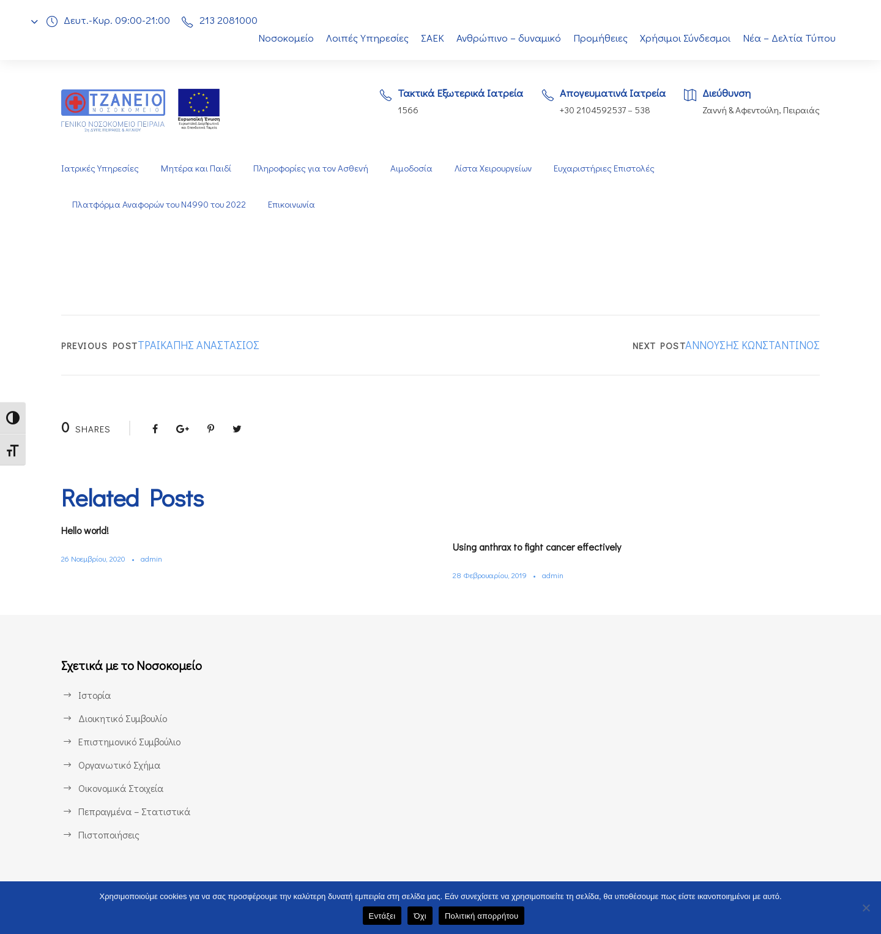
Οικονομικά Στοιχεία (121, 788)
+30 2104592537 (589, 110)
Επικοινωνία (296, 204)
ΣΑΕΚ (429, 37)
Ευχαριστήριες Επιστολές (607, 168)
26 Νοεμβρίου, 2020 (96, 558)
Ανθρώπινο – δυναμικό (507, 37)
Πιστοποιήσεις (108, 834)
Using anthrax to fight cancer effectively (546, 546)
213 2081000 (231, 20)
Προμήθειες (600, 37)
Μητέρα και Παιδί (194, 168)
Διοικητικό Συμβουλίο (124, 718)
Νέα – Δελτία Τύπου (790, 37)
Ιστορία (94, 695)
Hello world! (89, 530)
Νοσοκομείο (279, 37)
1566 (400, 110)
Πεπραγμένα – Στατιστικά (133, 811)
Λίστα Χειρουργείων (494, 168)
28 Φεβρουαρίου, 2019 (493, 574)
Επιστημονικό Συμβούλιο (132, 741)
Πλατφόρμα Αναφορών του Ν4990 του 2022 (161, 204)
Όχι (420, 916)
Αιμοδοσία (411, 168)
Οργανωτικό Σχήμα (120, 764)
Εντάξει (382, 916)
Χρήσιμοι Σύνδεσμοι (686, 37)
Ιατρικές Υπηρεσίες (99, 168)
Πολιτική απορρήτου (481, 916)
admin (158, 558)
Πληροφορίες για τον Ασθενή (309, 168)
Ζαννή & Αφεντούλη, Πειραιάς (760, 110)
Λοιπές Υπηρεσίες (361, 37)
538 (641, 110)
